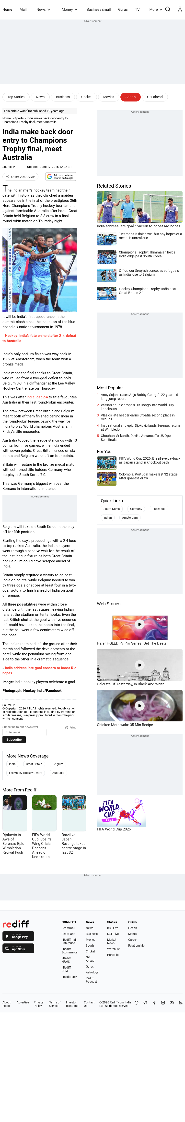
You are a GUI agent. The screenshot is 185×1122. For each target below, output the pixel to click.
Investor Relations (72, 1004)
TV (137, 9)
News (43, 9)
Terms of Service (54, 1004)
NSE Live (113, 934)
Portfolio (113, 955)
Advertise (23, 1002)
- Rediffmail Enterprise (69, 941)
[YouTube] (172, 1004)
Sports (131, 97)
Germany (136, 509)
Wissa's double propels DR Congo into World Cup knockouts (137, 407)
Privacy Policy (39, 1004)
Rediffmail (68, 928)
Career (132, 939)
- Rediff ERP (69, 977)
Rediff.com (117, 1002)
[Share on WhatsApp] (137, 1004)
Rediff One (68, 934)
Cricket (86, 97)
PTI (15, 167)
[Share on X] (145, 1004)
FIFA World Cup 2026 (114, 829)
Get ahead (155, 97)
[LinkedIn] (181, 1004)
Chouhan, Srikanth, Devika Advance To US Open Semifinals (137, 438)
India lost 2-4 (37, 397)
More (156, 9)
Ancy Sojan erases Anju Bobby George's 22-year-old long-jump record (139, 397)
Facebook (158, 509)
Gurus (123, 9)
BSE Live (112, 928)
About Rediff (6, 1004)
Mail (23, 9)
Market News (111, 941)
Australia (58, 773)
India (12, 764)
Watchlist (113, 949)
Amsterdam (130, 517)
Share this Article (20, 177)
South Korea (112, 509)
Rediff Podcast (91, 980)
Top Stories (16, 97)
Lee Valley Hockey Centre (25, 773)
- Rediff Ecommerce (69, 950)
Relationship (136, 945)
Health (132, 928)
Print (70, 727)
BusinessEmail (99, 9)
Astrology (92, 972)
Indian (108, 517)
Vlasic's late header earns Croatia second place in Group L (138, 417)
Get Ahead (90, 959)
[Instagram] (163, 1004)
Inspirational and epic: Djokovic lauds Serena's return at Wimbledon (140, 427)
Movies (108, 97)
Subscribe (14, 739)
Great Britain (34, 764)
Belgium (58, 764)
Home (7, 9)
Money (69, 9)
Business (63, 97)
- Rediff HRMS (66, 960)
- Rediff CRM (66, 969)
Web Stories (108, 603)
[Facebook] (154, 1004)
